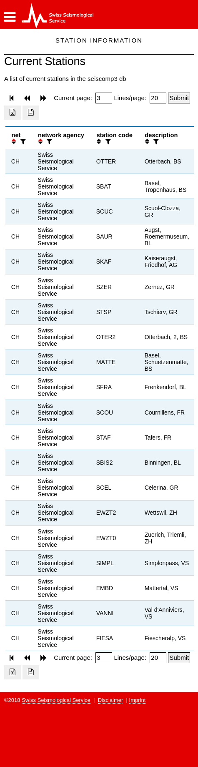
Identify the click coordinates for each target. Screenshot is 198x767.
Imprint (137, 700)
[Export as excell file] (12, 113)
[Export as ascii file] (31, 113)
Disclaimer (110, 700)
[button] (9, 17)
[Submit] (179, 98)
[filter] (22, 141)
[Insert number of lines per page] (158, 98)
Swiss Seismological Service (56, 700)
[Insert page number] (103, 98)
